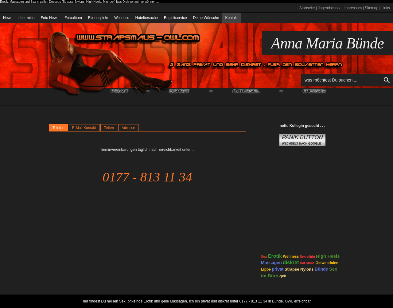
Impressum (353, 8)
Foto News (49, 18)
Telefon (58, 128)
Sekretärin (307, 256)
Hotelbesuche (146, 18)
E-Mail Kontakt (84, 128)
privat (277, 269)
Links (385, 8)
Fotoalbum (73, 18)
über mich (26, 18)
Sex (264, 256)
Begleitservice (175, 18)
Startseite (307, 8)
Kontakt (231, 18)
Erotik (275, 256)
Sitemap (371, 8)
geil (282, 276)
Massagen (271, 262)
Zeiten (109, 128)
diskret (291, 262)
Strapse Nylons (299, 269)
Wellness (121, 18)
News (7, 18)
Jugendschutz (329, 8)
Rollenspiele (98, 18)
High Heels (328, 256)
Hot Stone (307, 263)
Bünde (321, 269)
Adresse (128, 128)
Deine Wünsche (206, 18)
